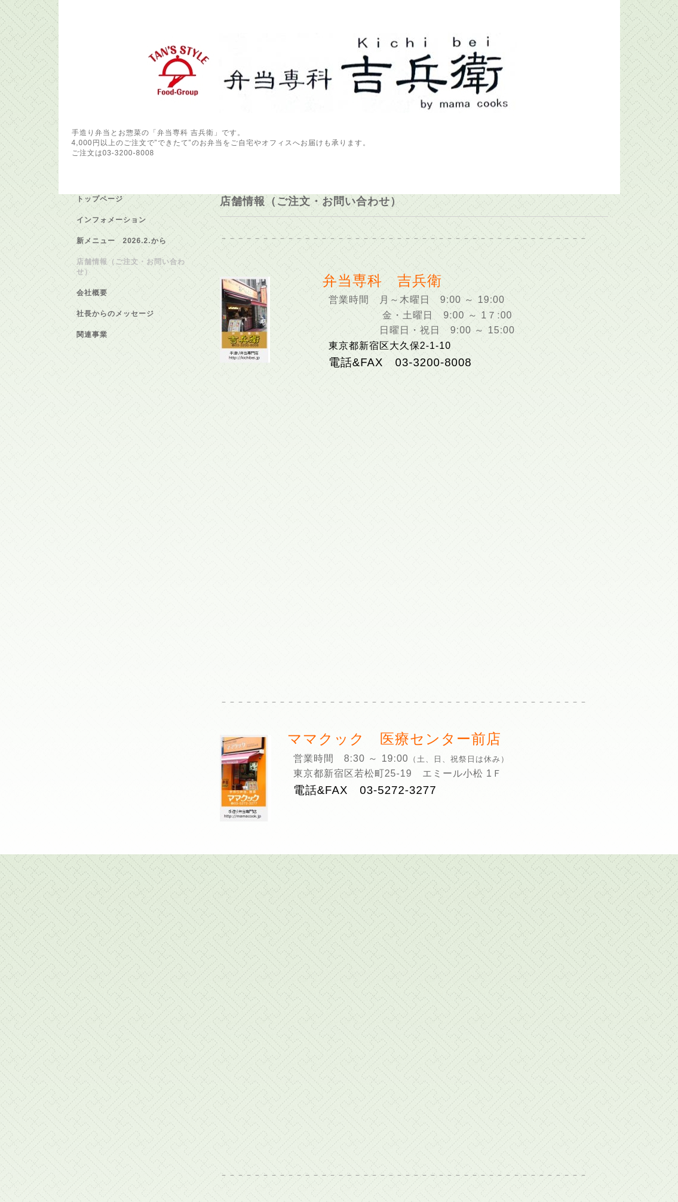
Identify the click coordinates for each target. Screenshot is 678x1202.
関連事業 (92, 334)
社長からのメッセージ (115, 313)
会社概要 (92, 293)
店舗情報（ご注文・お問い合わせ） (130, 266)
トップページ (99, 199)
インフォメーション (111, 220)
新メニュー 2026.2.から (121, 241)
